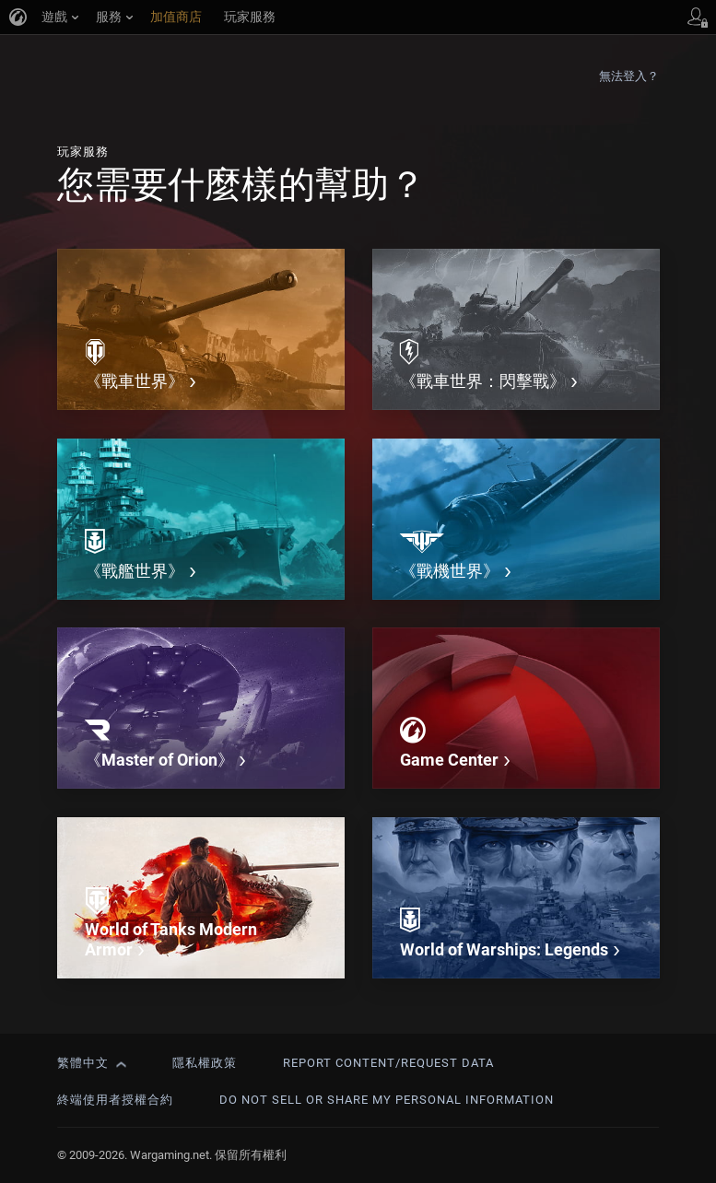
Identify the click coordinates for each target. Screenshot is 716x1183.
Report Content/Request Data (388, 1063)
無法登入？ (629, 76)
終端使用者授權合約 (115, 1100)
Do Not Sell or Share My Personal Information (386, 1100)
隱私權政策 (204, 1063)
